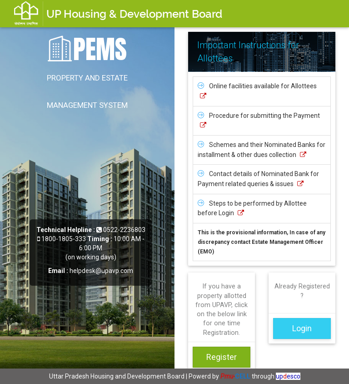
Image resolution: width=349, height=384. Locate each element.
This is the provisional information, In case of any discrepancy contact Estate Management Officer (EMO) (261, 241)
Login (302, 328)
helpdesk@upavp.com (101, 270)
